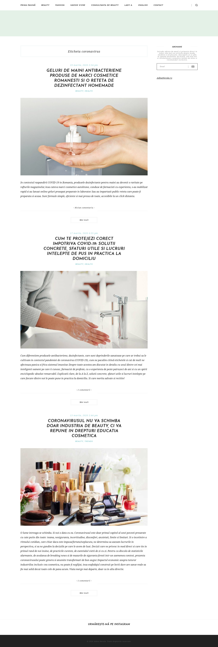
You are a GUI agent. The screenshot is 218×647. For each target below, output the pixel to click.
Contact (158, 5)
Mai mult (84, 220)
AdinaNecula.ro (164, 77)
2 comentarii (84, 390)
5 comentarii (84, 581)
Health (89, 91)
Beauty (45, 5)
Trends (88, 441)
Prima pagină (27, 5)
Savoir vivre (77, 5)
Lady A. (128, 5)
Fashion (59, 5)
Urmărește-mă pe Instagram (109, 624)
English (143, 5)
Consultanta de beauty (105, 5)
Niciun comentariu (84, 208)
